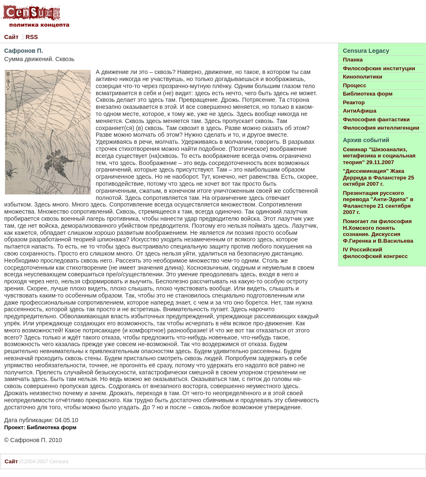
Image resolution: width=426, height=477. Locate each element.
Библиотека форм (367, 94)
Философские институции (379, 68)
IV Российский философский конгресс (375, 252)
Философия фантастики (376, 119)
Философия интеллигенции (381, 128)
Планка (353, 60)
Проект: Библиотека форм (40, 427)
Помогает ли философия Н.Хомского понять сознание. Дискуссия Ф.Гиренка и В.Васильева (378, 231)
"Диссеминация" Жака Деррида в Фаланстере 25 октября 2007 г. (378, 177)
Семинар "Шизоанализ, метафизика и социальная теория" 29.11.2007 (379, 155)
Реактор (354, 102)
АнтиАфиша (359, 111)
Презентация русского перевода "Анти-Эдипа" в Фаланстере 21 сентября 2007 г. (378, 203)
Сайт (11, 37)
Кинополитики (362, 77)
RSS (32, 37)
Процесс (354, 85)
